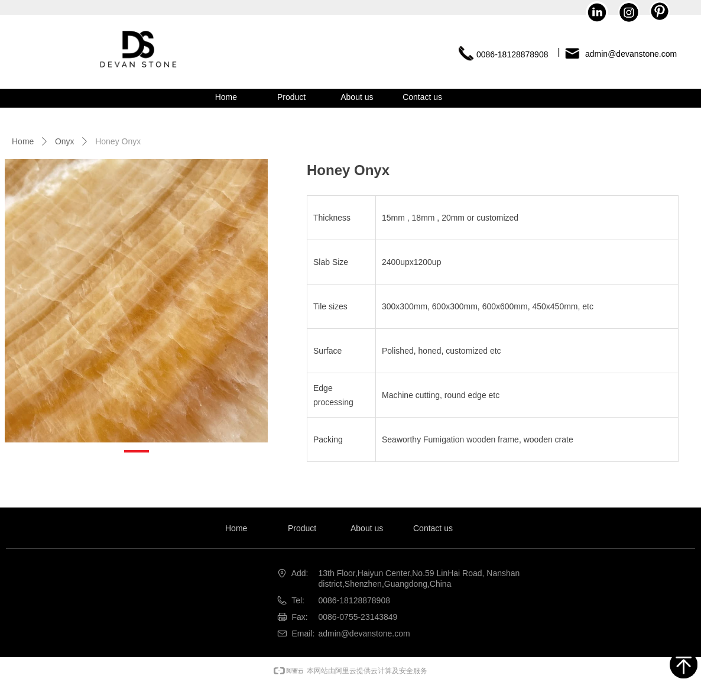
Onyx (64, 141)
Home (23, 141)
